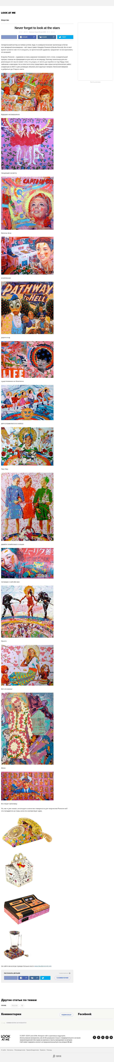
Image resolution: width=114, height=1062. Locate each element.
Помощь (49, 1050)
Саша (36, 32)
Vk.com (98, 1037)
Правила (42, 1050)
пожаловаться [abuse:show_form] (64, 973)
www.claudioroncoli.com (42, 966)
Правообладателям (32, 1050)
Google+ (107, 1037)
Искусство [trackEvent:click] (15, 1005)
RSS (111, 1037)
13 (20, 32)
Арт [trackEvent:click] (22, 1005)
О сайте (3, 1050)
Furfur (57, 1056)
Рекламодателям (19, 1050)
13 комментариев (62, 978)
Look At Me (8, 13)
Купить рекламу (95, 82)
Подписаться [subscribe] (66, 1015)
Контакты (10, 1050)
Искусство (5, 20)
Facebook (94, 1037)
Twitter (102, 1037)
